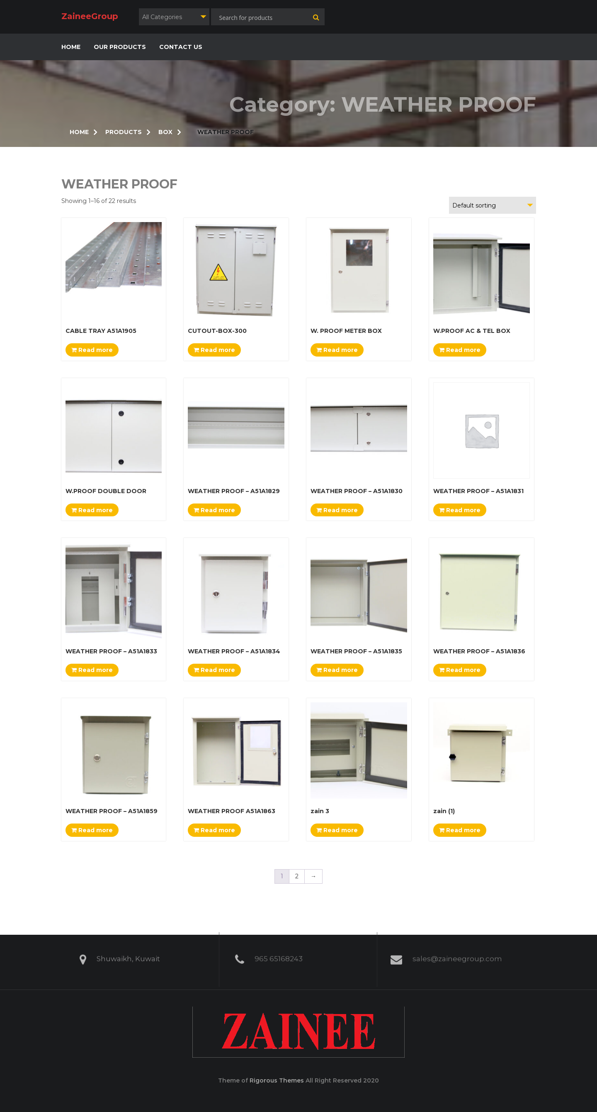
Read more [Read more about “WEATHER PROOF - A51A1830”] (337, 510)
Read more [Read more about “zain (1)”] (460, 830)
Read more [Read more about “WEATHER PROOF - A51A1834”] (214, 670)
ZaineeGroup (89, 16)
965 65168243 (279, 955)
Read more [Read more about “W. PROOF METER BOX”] (337, 350)
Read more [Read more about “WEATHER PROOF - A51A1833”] (92, 670)
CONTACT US (180, 47)
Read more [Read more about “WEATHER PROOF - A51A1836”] (460, 670)
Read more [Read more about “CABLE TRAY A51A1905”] (92, 350)
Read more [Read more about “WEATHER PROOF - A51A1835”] (337, 670)
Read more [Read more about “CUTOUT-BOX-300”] (214, 350)
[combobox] (174, 16)
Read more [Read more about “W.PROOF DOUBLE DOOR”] (92, 510)
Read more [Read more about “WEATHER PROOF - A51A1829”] (214, 510)
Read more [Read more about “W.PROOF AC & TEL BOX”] (460, 350)
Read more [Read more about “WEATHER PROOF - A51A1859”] (92, 830)
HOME (70, 47)
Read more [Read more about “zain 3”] (337, 830)
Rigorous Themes (277, 1080)
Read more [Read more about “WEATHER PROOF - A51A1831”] (460, 510)
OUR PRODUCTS (120, 47)
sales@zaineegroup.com (457, 955)
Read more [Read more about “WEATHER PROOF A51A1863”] (214, 830)
